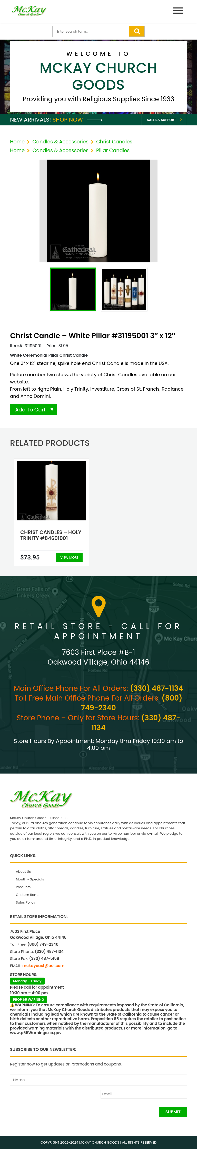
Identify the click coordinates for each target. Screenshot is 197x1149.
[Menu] (178, 11)
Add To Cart (30, 409)
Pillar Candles (113, 150)
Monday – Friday (27, 981)
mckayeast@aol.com (43, 965)
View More (69, 557)
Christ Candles (114, 141)
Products (23, 887)
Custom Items (27, 894)
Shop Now (78, 120)
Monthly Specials (30, 879)
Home (17, 141)
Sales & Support (161, 119)
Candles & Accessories (60, 141)
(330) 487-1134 (156, 688)
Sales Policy (25, 902)
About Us (23, 871)
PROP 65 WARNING (28, 999)
